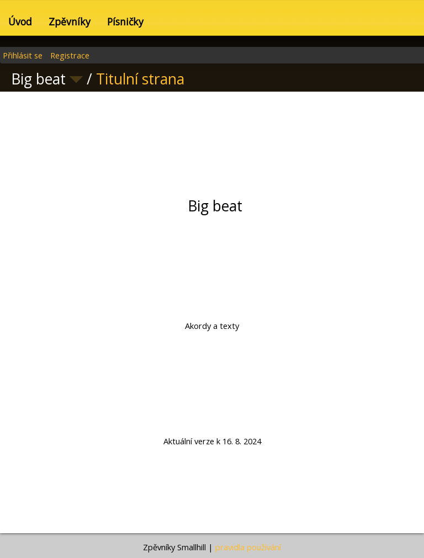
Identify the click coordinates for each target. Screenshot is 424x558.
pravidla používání (248, 546)
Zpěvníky (70, 21)
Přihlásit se (23, 55)
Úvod (20, 21)
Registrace (69, 55)
